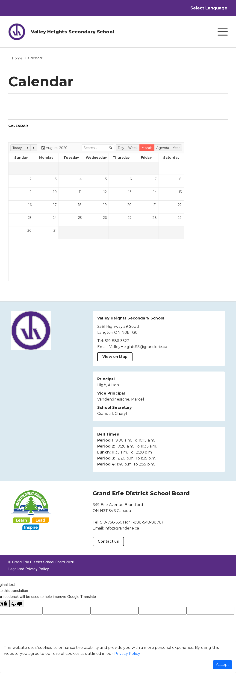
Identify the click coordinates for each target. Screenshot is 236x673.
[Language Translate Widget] (213, 8)
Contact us (108, 541)
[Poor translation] (16, 603)
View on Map (114, 356)
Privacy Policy (127, 653)
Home (17, 58)
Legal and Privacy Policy (28, 569)
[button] (17, 147)
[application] (96, 211)
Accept (222, 664)
